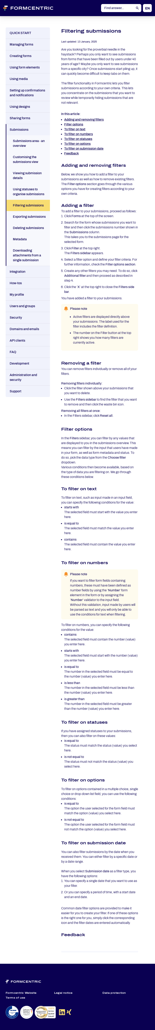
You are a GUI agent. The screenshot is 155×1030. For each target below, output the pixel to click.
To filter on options (77, 143)
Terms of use (15, 997)
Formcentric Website (21, 993)
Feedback (71, 153)
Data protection (114, 993)
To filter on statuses (78, 139)
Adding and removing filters (84, 119)
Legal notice (63, 993)
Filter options (73, 124)
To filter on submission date (83, 148)
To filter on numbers (78, 134)
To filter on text (74, 129)
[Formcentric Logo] (33, 8)
